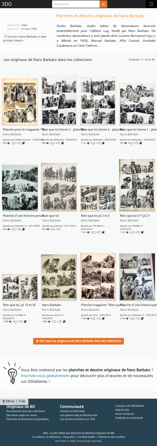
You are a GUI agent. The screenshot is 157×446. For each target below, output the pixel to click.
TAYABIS (97, 225)
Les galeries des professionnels (78, 415)
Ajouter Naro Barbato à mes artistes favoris (24, 38)
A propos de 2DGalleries (129, 406)
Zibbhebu (19, 225)
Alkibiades (59, 139)
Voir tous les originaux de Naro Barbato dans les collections (78, 341)
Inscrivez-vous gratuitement (45, 375)
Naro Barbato (12, 134)
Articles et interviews (72, 411)
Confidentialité (86, 437)
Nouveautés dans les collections (25, 411)
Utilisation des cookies (111, 437)
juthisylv (58, 225)
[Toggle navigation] (151, 4)
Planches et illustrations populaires (27, 419)
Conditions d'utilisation (46, 437)
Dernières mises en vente (21, 415)
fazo (95, 315)
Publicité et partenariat (129, 418)
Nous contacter (124, 414)
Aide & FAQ (122, 410)
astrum (57, 315)
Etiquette (69, 437)
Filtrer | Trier (14, 401)
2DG (7, 4)
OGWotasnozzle (22, 139)
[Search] (76, 4)
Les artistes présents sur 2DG (77, 419)
